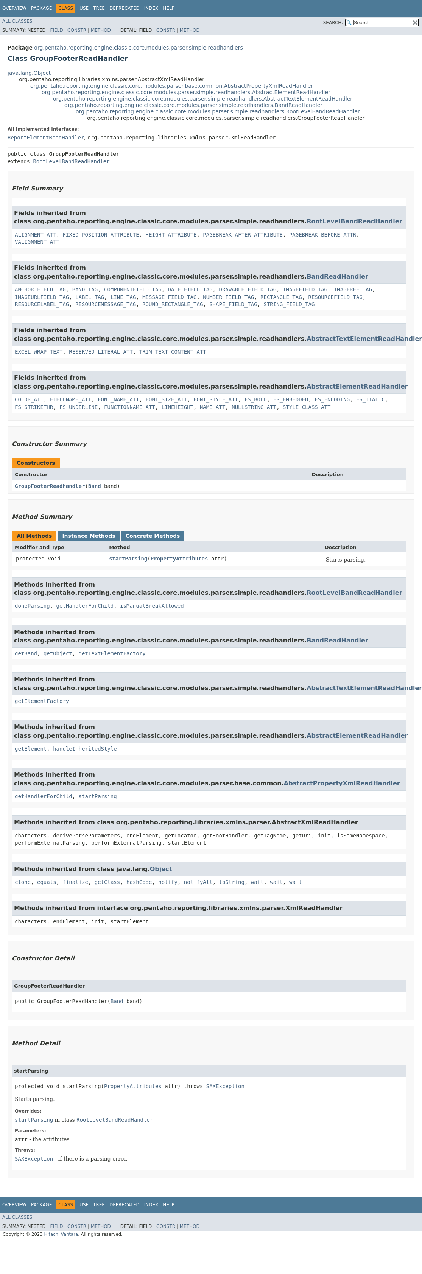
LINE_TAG (123, 297)
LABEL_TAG (89, 297)
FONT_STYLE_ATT (215, 399)
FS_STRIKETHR (34, 407)
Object (161, 869)
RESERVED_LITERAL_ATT (101, 352)
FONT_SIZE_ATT (166, 399)
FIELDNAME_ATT (71, 399)
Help (168, 8)
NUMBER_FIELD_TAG (228, 297)
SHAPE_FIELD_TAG (233, 304)
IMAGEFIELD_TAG (305, 289)
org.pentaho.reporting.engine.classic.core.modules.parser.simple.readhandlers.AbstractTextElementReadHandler (202, 99)
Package (41, 8)
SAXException (225, 1086)
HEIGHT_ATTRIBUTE (171, 235)
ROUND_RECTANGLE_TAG (172, 304)
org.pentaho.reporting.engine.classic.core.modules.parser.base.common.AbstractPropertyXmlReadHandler (171, 86)
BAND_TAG (85, 289)
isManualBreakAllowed (152, 606)
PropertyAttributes (179, 559)
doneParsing (32, 606)
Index (151, 8)
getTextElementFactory (112, 653)
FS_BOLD (255, 399)
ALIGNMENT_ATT (35, 235)
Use (84, 8)
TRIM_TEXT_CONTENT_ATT (172, 352)
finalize (75, 882)
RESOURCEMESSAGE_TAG (105, 304)
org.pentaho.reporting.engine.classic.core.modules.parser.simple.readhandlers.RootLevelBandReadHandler (218, 111)
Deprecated (124, 8)
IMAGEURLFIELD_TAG (42, 297)
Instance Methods (88, 536)
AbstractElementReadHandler (357, 386)
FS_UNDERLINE (78, 407)
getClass (107, 882)
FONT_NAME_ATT (118, 399)
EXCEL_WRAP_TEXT (38, 352)
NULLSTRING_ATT (254, 407)
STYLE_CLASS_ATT (306, 407)
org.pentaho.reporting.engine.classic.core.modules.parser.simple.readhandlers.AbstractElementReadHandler (186, 92)
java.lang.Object (29, 73)
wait (257, 882)
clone (23, 882)
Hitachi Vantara (61, 1234)
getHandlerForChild (85, 606)
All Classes (17, 21)
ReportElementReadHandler (46, 138)
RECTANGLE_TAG (281, 297)
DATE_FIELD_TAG (190, 289)
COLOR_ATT (29, 399)
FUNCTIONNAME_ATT (129, 407)
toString (231, 882)
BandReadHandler (337, 276)
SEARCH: (333, 22)
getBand (26, 653)
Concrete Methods (153, 536)
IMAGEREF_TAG (353, 289)
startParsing (128, 559)
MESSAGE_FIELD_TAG (169, 297)
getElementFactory (42, 701)
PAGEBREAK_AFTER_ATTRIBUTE (243, 235)
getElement (31, 749)
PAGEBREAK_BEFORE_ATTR (322, 235)
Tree (99, 8)
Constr (76, 30)
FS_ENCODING (332, 399)
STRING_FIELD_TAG (289, 304)
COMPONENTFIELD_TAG (133, 289)
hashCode (139, 882)
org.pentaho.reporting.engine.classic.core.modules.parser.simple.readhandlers (138, 48)
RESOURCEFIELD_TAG (335, 297)
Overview (14, 8)
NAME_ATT (212, 407)
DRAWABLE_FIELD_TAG (247, 289)
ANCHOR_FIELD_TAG (40, 289)
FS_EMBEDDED (290, 399)
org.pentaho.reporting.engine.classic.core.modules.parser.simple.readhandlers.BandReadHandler (193, 105)
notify (168, 882)
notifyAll (198, 882)
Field (56, 30)
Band (94, 486)
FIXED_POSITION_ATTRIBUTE (100, 235)
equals (46, 882)
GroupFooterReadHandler (50, 486)
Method (101, 30)
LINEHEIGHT (177, 407)
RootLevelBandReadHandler (71, 161)
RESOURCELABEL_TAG (42, 304)
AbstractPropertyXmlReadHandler (342, 783)
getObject (58, 653)
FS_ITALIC (370, 399)
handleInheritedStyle (85, 749)
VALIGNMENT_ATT (37, 242)
